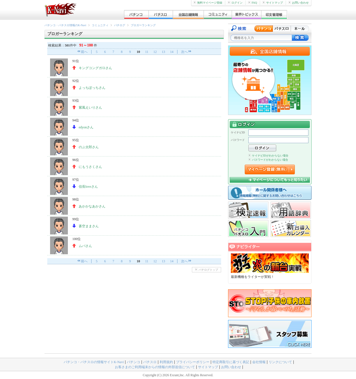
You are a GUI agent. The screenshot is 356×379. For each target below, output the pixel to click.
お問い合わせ (298, 2)
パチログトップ (206, 269)
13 (163, 52)
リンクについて (280, 362)
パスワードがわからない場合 (268, 159)
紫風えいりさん (90, 107)
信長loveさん (88, 187)
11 (147, 52)
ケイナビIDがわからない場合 (268, 155)
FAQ (252, 2)
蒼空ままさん (89, 226)
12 (155, 52)
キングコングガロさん (95, 68)
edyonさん (86, 127)
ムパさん (85, 246)
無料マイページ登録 (208, 2)
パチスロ (150, 362)
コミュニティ (100, 25)
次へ (184, 52)
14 (172, 52)
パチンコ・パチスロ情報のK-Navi (65, 25)
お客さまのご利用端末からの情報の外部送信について (155, 367)
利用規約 (166, 362)
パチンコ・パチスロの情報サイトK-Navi (94, 362)
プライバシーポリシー (192, 362)
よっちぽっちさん (92, 88)
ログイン (235, 2)
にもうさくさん (90, 167)
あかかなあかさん (92, 206)
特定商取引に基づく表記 (230, 362)
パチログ (119, 25)
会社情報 (259, 362)
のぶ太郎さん (89, 147)
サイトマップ (273, 2)
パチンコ (133, 362)
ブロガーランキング (143, 25)
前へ (84, 52)
